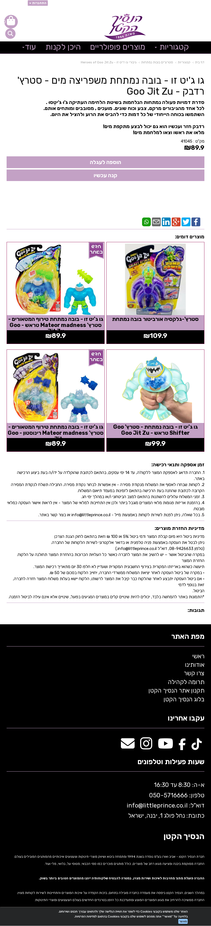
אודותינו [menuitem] (194, 664)
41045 (186, 141)
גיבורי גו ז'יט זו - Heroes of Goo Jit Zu (109, 62)
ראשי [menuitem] (198, 656)
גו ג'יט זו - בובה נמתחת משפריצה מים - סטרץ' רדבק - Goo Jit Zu (110, 86)
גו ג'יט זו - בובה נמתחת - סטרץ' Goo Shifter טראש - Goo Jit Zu (155, 430)
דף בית (199, 62)
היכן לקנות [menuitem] (63, 47)
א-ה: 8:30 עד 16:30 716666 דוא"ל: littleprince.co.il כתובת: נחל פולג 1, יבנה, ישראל (164, 800)
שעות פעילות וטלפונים (170, 762)
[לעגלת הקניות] (11, 22)
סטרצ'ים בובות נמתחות (157, 62)
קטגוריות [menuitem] (172, 47)
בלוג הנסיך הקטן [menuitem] (183, 699)
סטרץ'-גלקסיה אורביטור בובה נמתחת (155, 319)
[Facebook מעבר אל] (182, 746)
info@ (135, 805)
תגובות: (196, 610)
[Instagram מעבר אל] (146, 746)
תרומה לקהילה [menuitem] (186, 682)
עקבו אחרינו (186, 718)
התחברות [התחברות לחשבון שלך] (37, 3)
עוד (29, 47)
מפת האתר (187, 637)
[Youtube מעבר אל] (165, 746)
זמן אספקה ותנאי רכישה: (177, 465)
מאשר (183, 921)
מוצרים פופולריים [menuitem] (117, 47)
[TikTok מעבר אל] (196, 746)
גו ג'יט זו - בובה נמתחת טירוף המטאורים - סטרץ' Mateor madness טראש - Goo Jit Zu (55, 325)
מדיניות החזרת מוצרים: (179, 528)
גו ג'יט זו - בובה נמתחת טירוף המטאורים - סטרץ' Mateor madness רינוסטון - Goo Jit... (56, 433)
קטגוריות (184, 62)
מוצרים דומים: (189, 237)
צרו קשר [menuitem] (194, 673)
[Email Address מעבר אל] (128, 746)
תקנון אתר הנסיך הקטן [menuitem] (176, 690)
